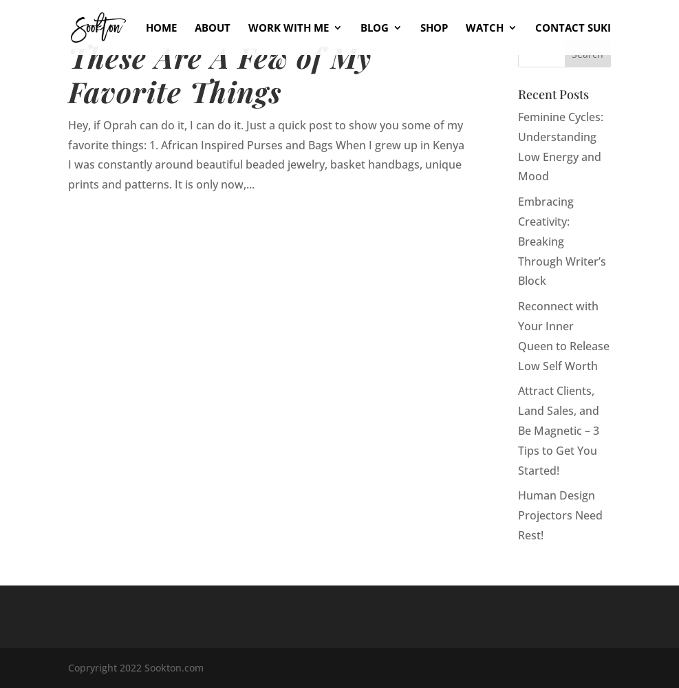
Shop (434, 28)
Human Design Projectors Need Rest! (560, 515)
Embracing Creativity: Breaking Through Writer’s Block (562, 241)
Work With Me (288, 28)
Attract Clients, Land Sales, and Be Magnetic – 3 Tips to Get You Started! (558, 430)
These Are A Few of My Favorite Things (219, 74)
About (212, 28)
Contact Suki (573, 28)
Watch (485, 28)
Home (161, 28)
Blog (374, 28)
